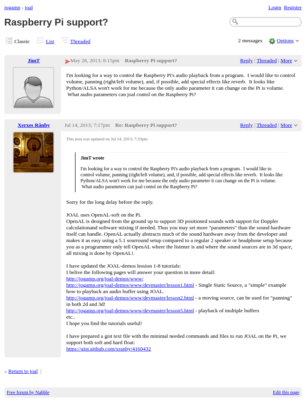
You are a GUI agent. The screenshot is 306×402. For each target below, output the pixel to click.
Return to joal (23, 371)
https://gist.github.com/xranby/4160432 (108, 349)
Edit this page (286, 392)
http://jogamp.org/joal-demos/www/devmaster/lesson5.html (130, 310)
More (286, 60)
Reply (246, 60)
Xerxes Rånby (34, 125)
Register (293, 7)
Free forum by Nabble (28, 392)
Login (275, 7)
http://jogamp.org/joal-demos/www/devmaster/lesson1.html (130, 285)
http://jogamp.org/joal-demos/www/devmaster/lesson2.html (130, 298)
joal (29, 7)
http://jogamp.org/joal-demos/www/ (104, 279)
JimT (33, 60)
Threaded (80, 41)
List (50, 41)
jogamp (12, 7)
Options (285, 40)
